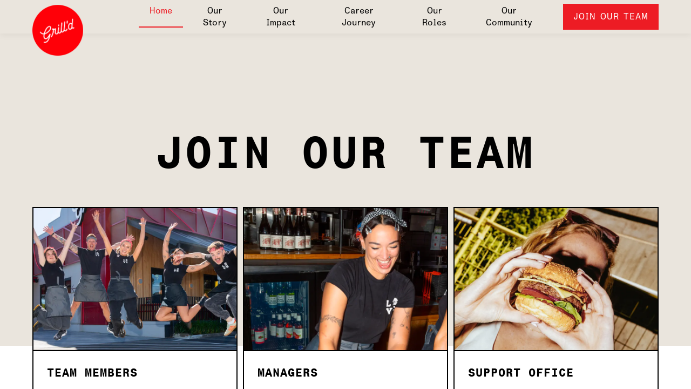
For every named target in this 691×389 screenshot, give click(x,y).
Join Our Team (610, 17)
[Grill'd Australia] (57, 32)
